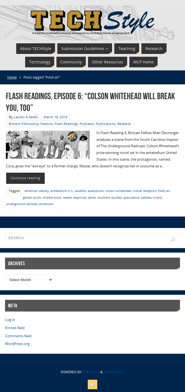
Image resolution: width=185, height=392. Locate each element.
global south (32, 197)
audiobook (96, 191)
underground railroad (21, 204)
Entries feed (15, 327)
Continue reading (25, 178)
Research (124, 124)
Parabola (90, 372)
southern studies (109, 197)
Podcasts (87, 124)
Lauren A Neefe (26, 117)
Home (12, 77)
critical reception (144, 191)
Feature (47, 124)
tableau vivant (151, 197)
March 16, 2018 (55, 117)
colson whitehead (118, 191)
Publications (105, 124)
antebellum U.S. (62, 191)
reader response (74, 197)
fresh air (164, 191)
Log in (10, 319)
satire (92, 197)
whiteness (46, 204)
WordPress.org (17, 343)
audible (80, 191)
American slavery (37, 191)
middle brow (52, 197)
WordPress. (114, 372)
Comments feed (18, 335)
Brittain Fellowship (24, 124)
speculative (131, 197)
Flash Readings (66, 124)
